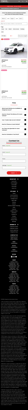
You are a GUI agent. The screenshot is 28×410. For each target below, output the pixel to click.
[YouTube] (16, 257)
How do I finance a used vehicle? (14, 124)
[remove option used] (21, 18)
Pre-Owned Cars (14, 197)
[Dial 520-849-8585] (23, 1)
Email (6, 152)
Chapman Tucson (14, 228)
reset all (3, 21)
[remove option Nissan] (4, 18)
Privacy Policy (14, 219)
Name (6, 145)
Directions (14, 212)
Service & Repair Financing (14, 205)
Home (14, 193)
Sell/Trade (14, 200)
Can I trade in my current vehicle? (14, 120)
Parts (14, 207)
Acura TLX (14, 188)
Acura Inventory (14, 195)
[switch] (26, 1)
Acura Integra (14, 183)
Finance (14, 202)
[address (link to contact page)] (19, 1)
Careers (14, 216)
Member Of (13, 224)
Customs (14, 209)
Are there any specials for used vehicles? (14, 129)
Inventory (13, 179)
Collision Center (14, 211)
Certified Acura (14, 198)
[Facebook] (12, 257)
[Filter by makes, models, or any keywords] (14, 23)
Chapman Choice (14, 226)
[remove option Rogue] (12, 18)
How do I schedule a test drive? (14, 134)
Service (14, 204)
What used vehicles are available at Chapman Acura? (14, 109)
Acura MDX (14, 184)
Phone (3, 158)
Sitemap (14, 221)
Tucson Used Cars (14, 230)
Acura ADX (14, 181)
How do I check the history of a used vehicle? (14, 114)
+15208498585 (14, 243)
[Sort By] (22, 36)
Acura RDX (14, 186)
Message (7, 165)
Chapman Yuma (14, 232)
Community (14, 218)
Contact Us (14, 214)
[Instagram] (14, 257)
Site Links (13, 191)
